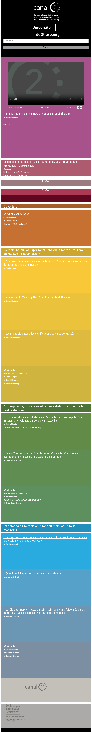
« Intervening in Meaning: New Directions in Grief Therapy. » (38, 297)
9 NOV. (46, 190)
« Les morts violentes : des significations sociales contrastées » (40, 333)
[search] (46, 41)
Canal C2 (8, 705)
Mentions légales (11, 721)
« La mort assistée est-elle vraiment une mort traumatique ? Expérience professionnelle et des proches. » (45, 539)
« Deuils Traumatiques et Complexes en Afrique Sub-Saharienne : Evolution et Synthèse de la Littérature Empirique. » (41, 455)
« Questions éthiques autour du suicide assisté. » (32, 573)
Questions (9, 369)
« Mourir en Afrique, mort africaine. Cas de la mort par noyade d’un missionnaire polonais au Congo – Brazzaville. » (42, 419)
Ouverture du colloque (16, 213)
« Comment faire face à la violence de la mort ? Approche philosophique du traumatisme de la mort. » (45, 263)
